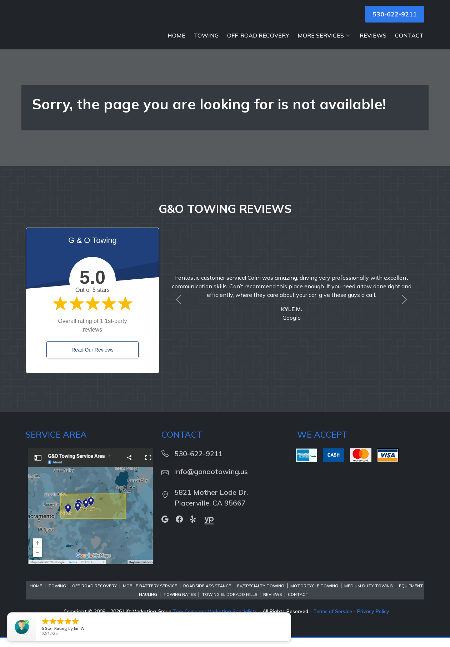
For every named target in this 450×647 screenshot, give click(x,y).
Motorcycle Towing (314, 594)
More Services (324, 44)
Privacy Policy (373, 620)
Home (176, 44)
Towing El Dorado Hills (229, 603)
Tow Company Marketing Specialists (215, 620)
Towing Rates (179, 603)
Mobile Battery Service (150, 594)
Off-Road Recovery (258, 44)
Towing (206, 44)
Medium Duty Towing (368, 594)
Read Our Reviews (92, 359)
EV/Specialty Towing (260, 594)
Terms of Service (332, 620)
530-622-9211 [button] (394, 14)
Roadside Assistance (207, 594)
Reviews (373, 44)
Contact (409, 44)
